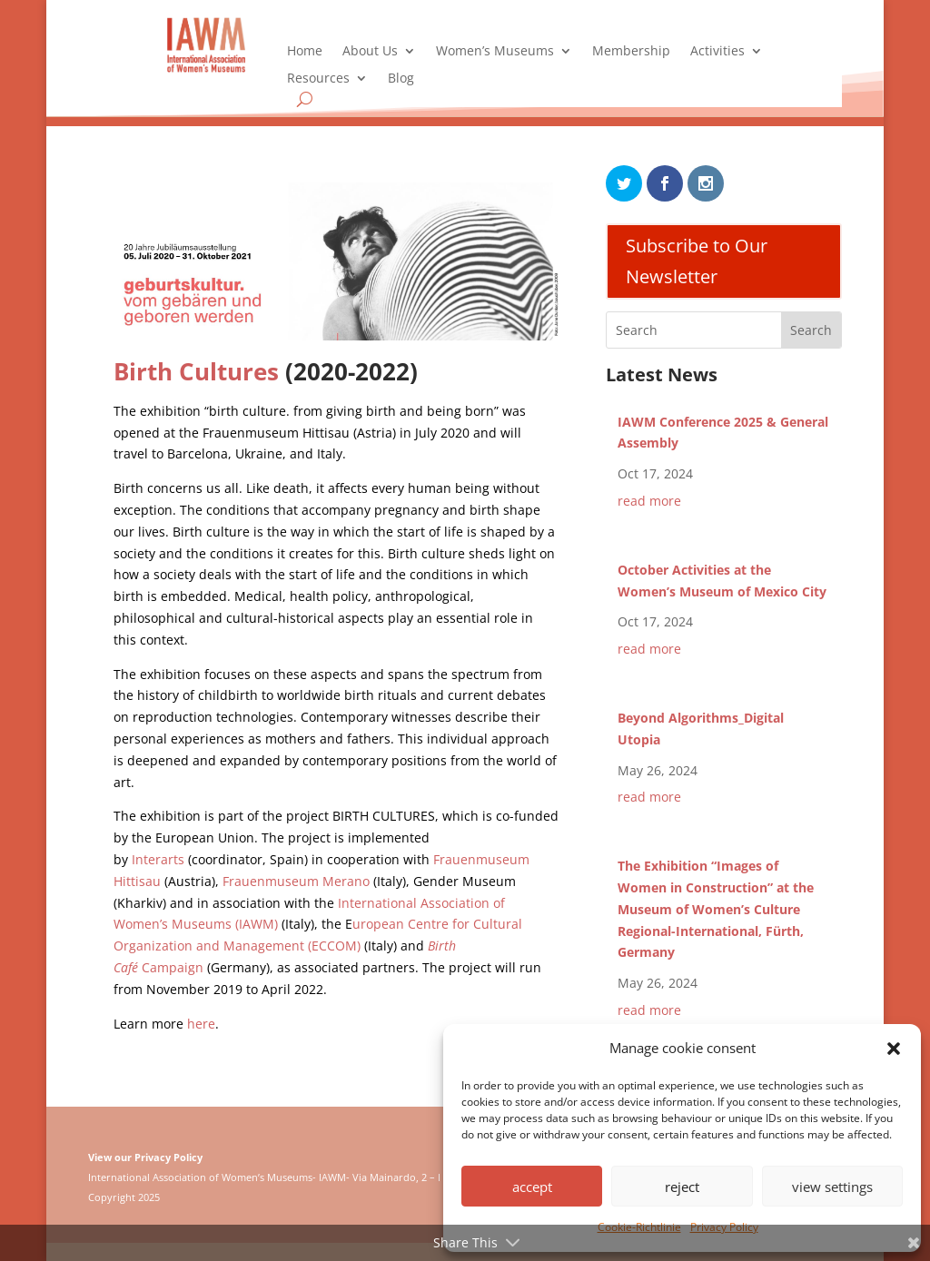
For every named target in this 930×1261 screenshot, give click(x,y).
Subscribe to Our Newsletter (696, 261)
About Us (370, 51)
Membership (631, 51)
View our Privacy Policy (145, 1157)
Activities (717, 51)
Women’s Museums (495, 51)
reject (682, 1186)
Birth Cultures (196, 371)
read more (649, 500)
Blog (401, 79)
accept (532, 1186)
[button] (894, 1048)
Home (304, 51)
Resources (318, 79)
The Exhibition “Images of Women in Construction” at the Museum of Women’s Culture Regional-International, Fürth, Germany (716, 909)
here (201, 1023)
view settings (832, 1186)
